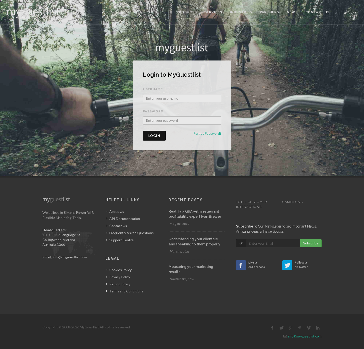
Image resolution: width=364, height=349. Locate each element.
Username (153, 89)
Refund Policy (119, 284)
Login (346, 11)
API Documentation (124, 219)
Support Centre (121, 240)
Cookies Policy (120, 270)
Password (153, 111)
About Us (116, 211)
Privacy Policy (119, 277)
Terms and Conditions (126, 291)
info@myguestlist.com (70, 257)
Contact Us (118, 226)
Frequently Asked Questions (131, 233)
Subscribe (310, 243)
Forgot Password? (207, 133)
